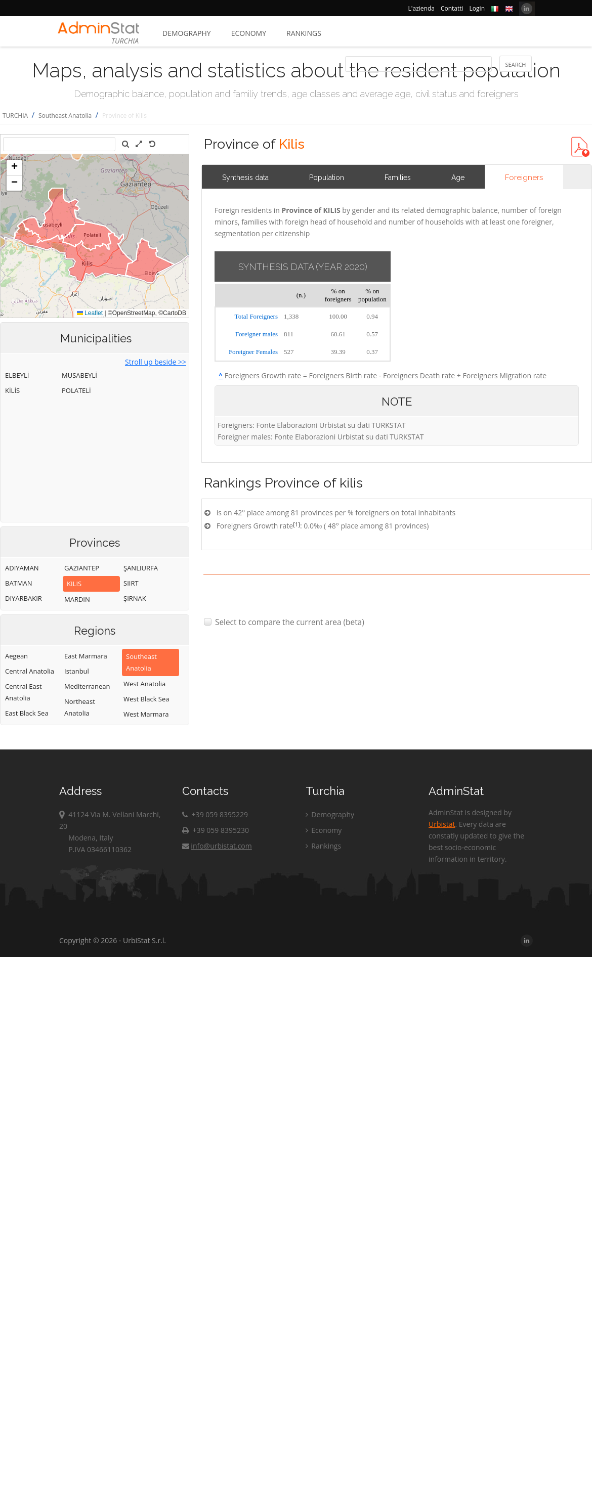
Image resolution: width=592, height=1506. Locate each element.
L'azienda (421, 8)
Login (477, 8)
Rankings (303, 33)
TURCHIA (15, 115)
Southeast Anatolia (65, 115)
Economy (248, 33)
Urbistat (442, 824)
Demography (186, 33)
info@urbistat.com (216, 846)
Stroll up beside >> (155, 362)
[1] (296, 524)
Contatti (452, 8)
